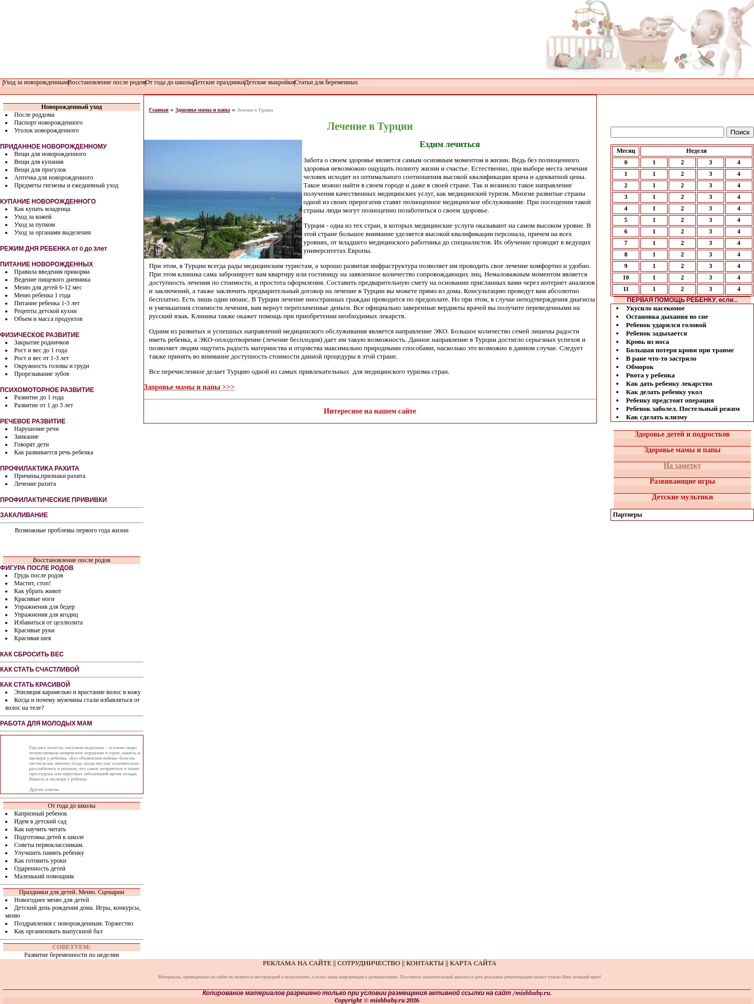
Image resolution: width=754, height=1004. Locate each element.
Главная (159, 110)
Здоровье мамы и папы (202, 110)
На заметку (682, 466)
